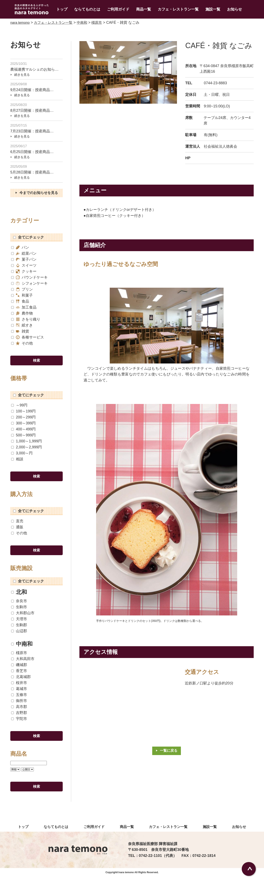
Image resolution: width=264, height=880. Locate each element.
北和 (19, 594)
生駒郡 (19, 627)
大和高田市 (22, 661)
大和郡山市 (22, 615)
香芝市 (19, 673)
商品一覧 (143, 9)
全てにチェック (28, 239)
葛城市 (19, 691)
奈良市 (19, 603)
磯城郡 (19, 667)
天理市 (19, 621)
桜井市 (19, 685)
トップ (61, 9)
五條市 (19, 697)
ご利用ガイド (118, 9)
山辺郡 (19, 633)
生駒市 (19, 609)
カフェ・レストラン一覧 (178, 9)
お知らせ (234, 9)
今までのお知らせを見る (38, 194)
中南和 (22, 646)
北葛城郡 (21, 679)
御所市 (19, 703)
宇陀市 (19, 721)
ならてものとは (87, 9)
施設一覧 (212, 9)
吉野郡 (19, 715)
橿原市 (19, 655)
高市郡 (19, 709)
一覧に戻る (168, 751)
